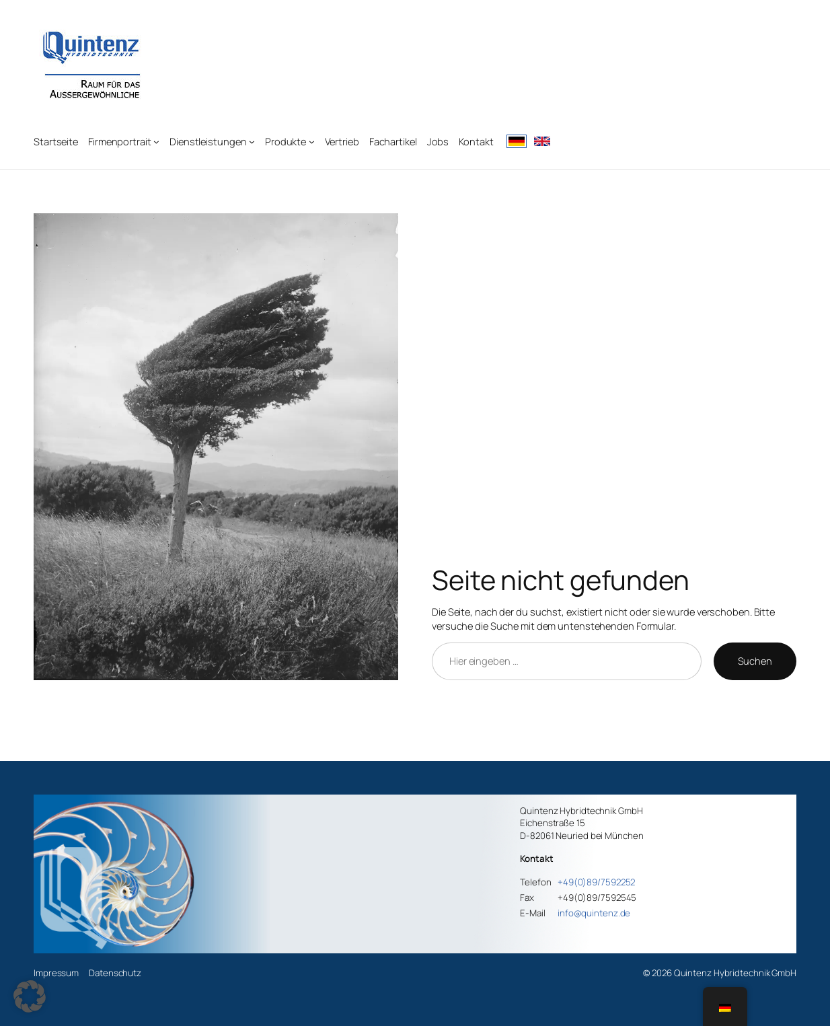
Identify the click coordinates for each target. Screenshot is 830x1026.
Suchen (755, 660)
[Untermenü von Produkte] (312, 142)
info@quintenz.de (594, 913)
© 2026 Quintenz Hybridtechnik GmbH (719, 973)
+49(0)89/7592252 (596, 882)
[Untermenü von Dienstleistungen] (252, 142)
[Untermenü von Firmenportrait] (156, 142)
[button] (29, 996)
